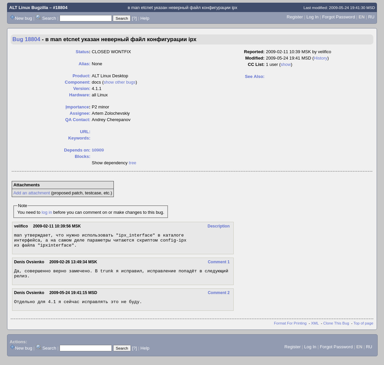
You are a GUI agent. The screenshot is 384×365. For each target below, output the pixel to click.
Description (219, 226)
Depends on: (77, 150)
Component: (78, 82)
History (320, 58)
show (286, 64)
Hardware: (80, 94)
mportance (77, 106)
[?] (134, 18)
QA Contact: (77, 119)
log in (47, 212)
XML (315, 329)
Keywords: (79, 138)
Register (295, 16)
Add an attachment (31, 192)
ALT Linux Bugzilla (28, 7)
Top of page (363, 329)
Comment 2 (219, 297)
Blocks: (82, 156)
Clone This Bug (336, 329)
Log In (312, 16)
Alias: (84, 63)
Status (82, 51)
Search (49, 18)
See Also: (254, 76)
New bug (23, 18)
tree (132, 162)
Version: (81, 88)
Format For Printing (290, 329)
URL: (85, 131)
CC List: (256, 64)
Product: (81, 75)
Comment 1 (219, 265)
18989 (98, 150)
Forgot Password (338, 16)
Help (144, 18)
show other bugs (120, 82)
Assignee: (80, 113)
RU (371, 16)
